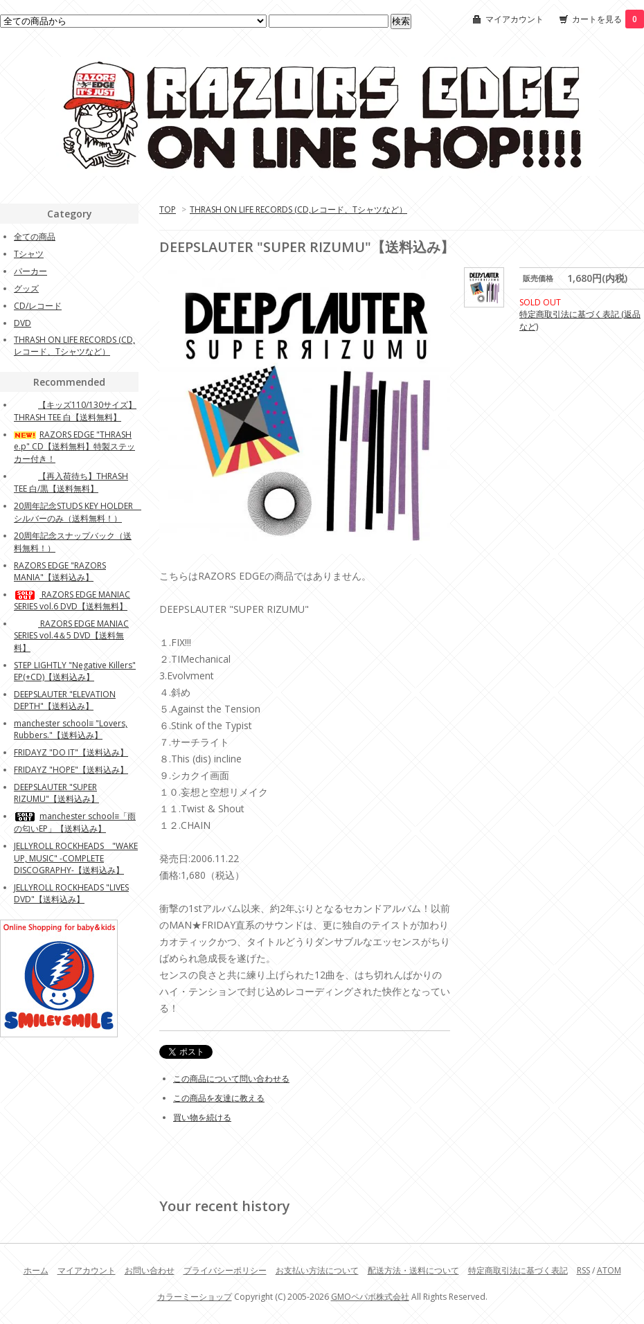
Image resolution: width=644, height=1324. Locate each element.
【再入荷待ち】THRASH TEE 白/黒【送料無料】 (71, 482)
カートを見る (608, 19)
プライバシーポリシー (225, 1270)
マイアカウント (514, 19)
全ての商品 (34, 236)
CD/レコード (38, 306)
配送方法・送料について (413, 1270)
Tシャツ (29, 254)
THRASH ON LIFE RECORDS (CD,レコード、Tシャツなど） (298, 209)
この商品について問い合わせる (231, 1078)
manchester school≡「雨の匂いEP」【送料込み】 (75, 822)
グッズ (26, 288)
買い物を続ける (202, 1117)
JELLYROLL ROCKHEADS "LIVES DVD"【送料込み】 (71, 893)
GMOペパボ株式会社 (370, 1297)
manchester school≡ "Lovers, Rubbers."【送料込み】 (70, 729)
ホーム (36, 1270)
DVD (22, 323)
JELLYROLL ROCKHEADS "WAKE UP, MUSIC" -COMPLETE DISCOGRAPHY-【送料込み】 (76, 858)
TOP (167, 209)
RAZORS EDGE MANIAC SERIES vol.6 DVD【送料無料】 (72, 600)
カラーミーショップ (194, 1297)
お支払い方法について (317, 1270)
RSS (583, 1270)
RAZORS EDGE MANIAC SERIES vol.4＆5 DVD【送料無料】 (71, 636)
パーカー (30, 271)
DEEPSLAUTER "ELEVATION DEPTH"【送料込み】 (65, 700)
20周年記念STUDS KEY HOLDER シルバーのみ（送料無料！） (77, 512)
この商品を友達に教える (219, 1098)
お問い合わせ (150, 1270)
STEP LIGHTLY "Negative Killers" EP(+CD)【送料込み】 (75, 671)
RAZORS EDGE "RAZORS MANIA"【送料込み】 (60, 571)
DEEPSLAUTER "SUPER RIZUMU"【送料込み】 (56, 793)
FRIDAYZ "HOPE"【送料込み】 (71, 770)
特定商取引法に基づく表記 (518, 1270)
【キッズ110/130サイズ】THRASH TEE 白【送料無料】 (75, 411)
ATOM (609, 1270)
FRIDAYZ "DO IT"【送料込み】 (71, 752)
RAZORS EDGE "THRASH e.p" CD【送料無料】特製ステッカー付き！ (74, 447)
